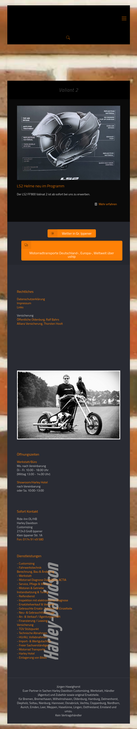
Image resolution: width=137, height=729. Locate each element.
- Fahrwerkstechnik (29, 567)
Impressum (24, 303)
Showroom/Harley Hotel (32, 482)
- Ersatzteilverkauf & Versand (35, 604)
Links (20, 307)
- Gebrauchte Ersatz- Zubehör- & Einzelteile (44, 608)
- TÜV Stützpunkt (28, 629)
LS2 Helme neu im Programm (41, 186)
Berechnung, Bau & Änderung (35, 571)
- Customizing (26, 563)
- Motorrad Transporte (31, 649)
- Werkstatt (24, 575)
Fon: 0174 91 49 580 (30, 539)
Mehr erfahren (108, 204)
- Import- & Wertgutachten (34, 641)
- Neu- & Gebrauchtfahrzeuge (36, 612)
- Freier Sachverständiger (33, 645)
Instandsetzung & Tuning (32, 592)
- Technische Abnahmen (32, 633)
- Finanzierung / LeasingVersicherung (32, 622)
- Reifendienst (26, 596)
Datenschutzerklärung (31, 299)
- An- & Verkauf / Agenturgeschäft (38, 616)
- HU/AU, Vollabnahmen (32, 637)
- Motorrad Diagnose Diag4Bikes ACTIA (41, 579)
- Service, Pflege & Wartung (34, 584)
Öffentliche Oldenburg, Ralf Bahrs (38, 319)
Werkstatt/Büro (27, 461)
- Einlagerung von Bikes (32, 657)
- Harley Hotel (26, 653)
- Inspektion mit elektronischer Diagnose (42, 600)
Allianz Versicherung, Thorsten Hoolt (40, 323)
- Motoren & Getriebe (30, 588)
